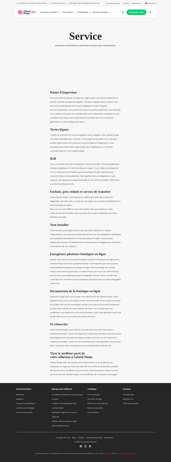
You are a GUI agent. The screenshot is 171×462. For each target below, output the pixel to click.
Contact (126, 3)
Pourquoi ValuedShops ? (26, 403)
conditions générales (126, 453)
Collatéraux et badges (25, 408)
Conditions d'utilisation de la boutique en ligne (67, 396)
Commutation (93, 412)
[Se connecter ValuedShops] (150, 12)
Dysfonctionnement (94, 438)
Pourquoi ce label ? (50, 12)
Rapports (20, 399)
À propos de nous (113, 3)
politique (107, 453)
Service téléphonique (60, 426)
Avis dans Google (94, 399)
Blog (74, 438)
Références (136, 3)
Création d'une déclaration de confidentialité (64, 405)
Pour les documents (24, 412)
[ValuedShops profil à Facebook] (81, 446)
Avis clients (68, 12)
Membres (20, 394)
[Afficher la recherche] (123, 12)
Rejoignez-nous (136, 12)
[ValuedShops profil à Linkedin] (90, 446)
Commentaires (93, 394)
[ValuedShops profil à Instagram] (85, 446)
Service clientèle (101, 12)
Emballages (83, 12)
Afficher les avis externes (97, 403)
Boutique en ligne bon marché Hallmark (64, 414)
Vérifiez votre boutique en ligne (64, 421)
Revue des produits (95, 408)
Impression (108, 438)
